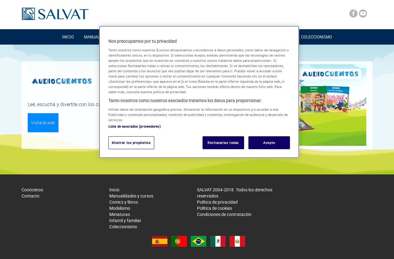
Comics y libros (123, 202)
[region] (199, 92)
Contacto (30, 196)
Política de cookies (214, 208)
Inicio (68, 37)
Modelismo (119, 208)
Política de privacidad (217, 202)
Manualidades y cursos (131, 196)
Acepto (269, 142)
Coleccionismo (316, 37)
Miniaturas (119, 214)
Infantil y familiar (125, 220)
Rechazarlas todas (223, 142)
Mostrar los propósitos (131, 142)
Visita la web (43, 123)
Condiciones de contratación (224, 214)
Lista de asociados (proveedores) (134, 126)
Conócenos (32, 190)
